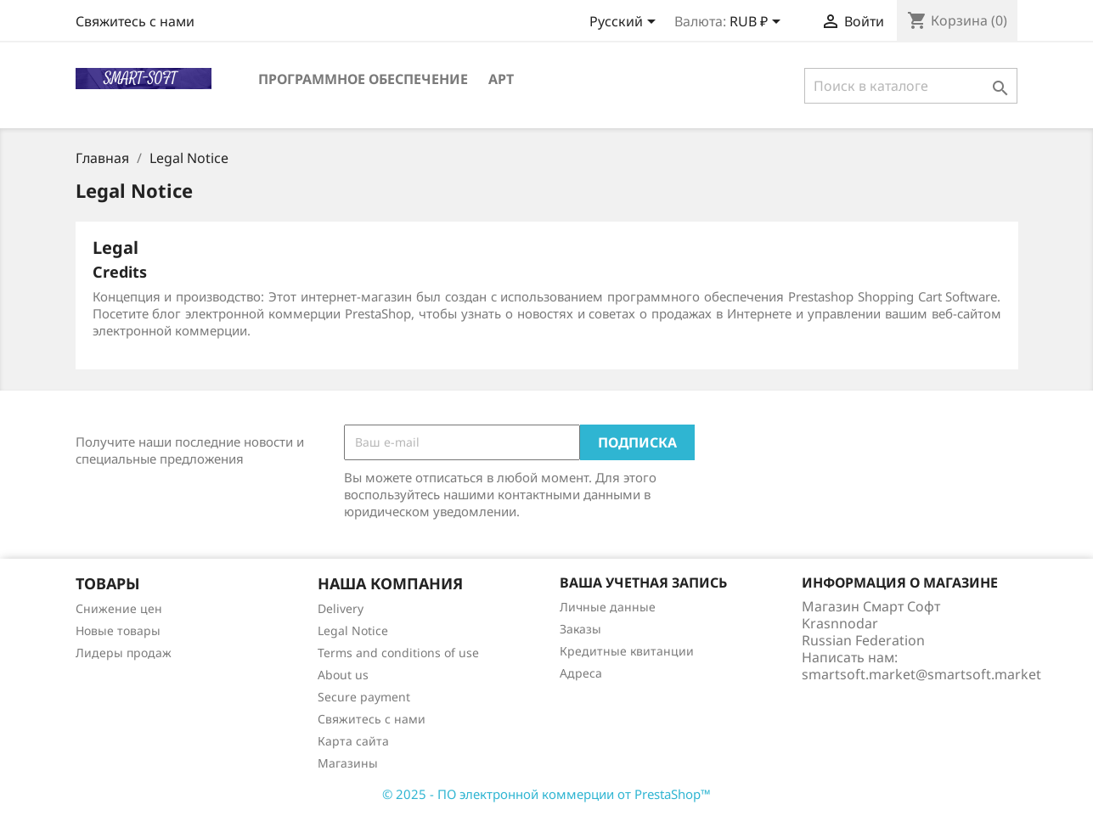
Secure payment (364, 697)
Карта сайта (353, 741)
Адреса (581, 673)
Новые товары (118, 630)
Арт (501, 79)
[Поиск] (910, 86)
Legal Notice (353, 630)
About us (343, 675)
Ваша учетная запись (643, 582)
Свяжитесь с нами (135, 21)
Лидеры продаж (124, 652)
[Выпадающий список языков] (625, 23)
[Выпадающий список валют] (758, 23)
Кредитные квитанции (627, 651)
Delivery (340, 608)
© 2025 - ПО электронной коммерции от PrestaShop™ (546, 793)
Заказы (580, 629)
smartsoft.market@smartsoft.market (921, 674)
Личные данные (608, 607)
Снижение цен (119, 608)
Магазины (348, 763)
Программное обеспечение (363, 79)
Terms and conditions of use (398, 652)
